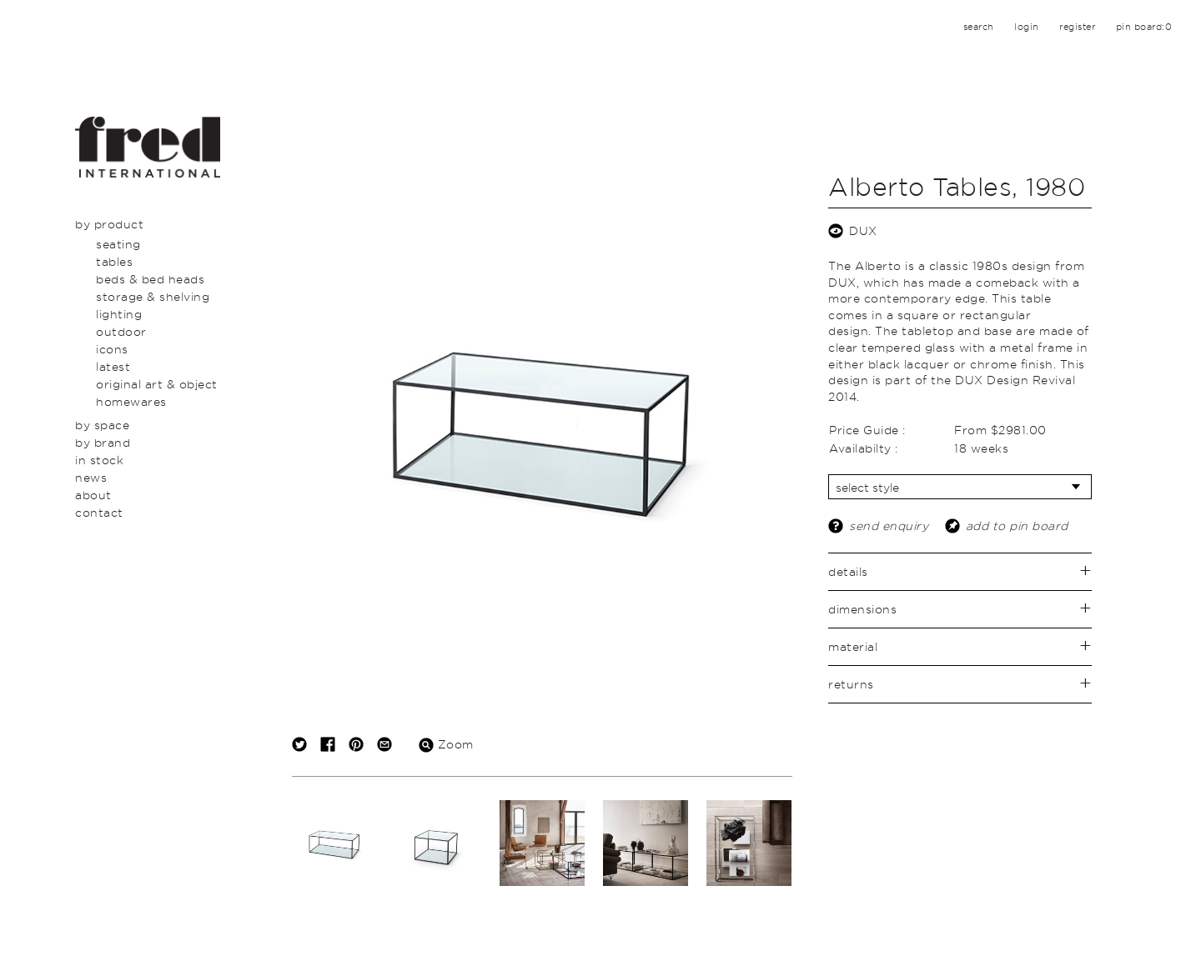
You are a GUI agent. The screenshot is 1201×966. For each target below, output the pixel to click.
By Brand (102, 442)
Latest (113, 366)
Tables (114, 261)
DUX (863, 230)
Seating (118, 244)
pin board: (1144, 27)
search (978, 27)
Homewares (131, 401)
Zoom (446, 744)
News (91, 477)
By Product (109, 224)
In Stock (99, 460)
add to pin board (1017, 525)
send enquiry (888, 525)
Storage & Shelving (152, 296)
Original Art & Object (157, 384)
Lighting (119, 314)
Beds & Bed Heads (150, 279)
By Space (102, 425)
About (93, 495)
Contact (99, 512)
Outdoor (121, 331)
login (1026, 27)
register (1077, 27)
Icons (112, 349)
